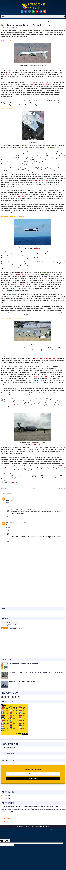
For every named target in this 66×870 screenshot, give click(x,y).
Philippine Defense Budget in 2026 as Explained (23, 663)
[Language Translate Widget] (10, 622)
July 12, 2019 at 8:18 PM (28, 534)
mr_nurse (9, 522)
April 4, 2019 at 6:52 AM (19, 498)
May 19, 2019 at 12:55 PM (20, 522)
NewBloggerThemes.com (52, 829)
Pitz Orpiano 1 (7, 795)
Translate (13, 625)
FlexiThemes (19, 829)
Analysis (8, 21)
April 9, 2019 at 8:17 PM (28, 509)
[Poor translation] (7, 840)
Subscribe (33, 778)
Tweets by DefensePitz (8, 747)
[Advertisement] (33, 592)
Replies (10, 506)
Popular (4, 628)
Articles (21, 628)
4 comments (20, 28)
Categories (13, 628)
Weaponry (15, 21)
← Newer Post (5, 488)
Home (3, 21)
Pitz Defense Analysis (33, 826)
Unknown (9, 498)
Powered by (33, 786)
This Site (47, 826)
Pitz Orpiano (14, 509)
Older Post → (61, 488)
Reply (8, 502)
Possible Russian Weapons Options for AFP (22, 681)
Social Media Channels (31, 829)
